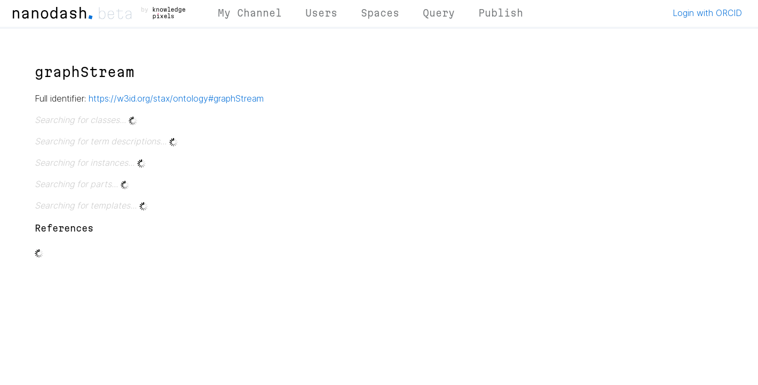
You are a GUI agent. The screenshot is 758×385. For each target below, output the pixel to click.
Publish (500, 12)
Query (439, 12)
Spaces (380, 12)
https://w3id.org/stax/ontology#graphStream (176, 98)
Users (321, 12)
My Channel (250, 12)
